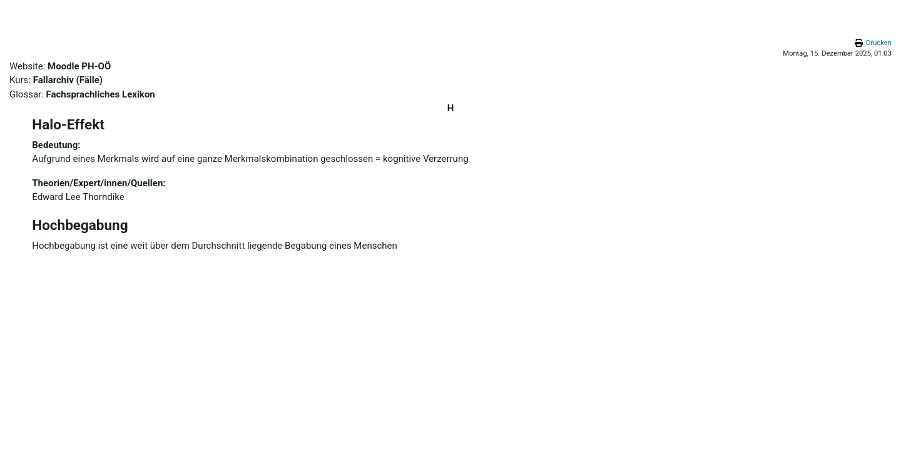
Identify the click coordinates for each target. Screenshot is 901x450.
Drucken (879, 43)
